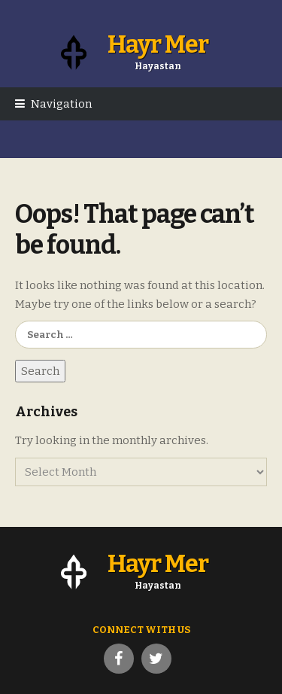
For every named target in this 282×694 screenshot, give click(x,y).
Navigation (61, 104)
